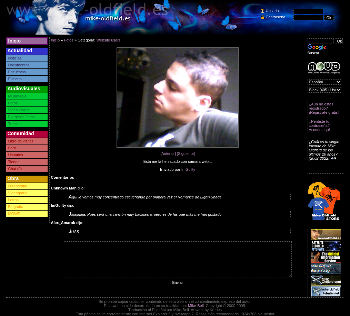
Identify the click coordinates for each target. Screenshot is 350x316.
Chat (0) (15, 169)
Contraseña (276, 17)
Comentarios (62, 177)
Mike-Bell (195, 306)
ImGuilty (188, 169)
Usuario (272, 11)
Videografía (18, 193)
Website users (109, 40)
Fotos (13, 103)
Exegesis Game (21, 117)
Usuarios (15, 155)
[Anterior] (168, 153)
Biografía (15, 207)
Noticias (15, 58)
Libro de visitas (20, 141)
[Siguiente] (186, 153)
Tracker (14, 124)
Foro (12, 148)
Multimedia (17, 96)
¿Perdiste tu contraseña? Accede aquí (319, 125)
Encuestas (17, 72)
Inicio (14, 41)
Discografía (18, 186)
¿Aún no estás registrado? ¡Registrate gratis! (324, 108)
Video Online (19, 110)
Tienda (14, 162)
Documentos (19, 65)
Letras (13, 200)
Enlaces (15, 79)
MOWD (14, 214)
